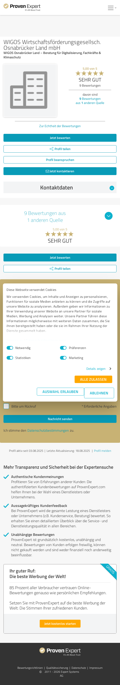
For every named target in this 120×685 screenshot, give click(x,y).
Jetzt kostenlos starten (60, 623)
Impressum (14, 340)
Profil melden (102, 451)
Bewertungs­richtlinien (30, 668)
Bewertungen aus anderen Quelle (90, 100)
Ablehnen (99, 393)
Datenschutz (78, 668)
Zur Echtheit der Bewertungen (60, 126)
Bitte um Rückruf (23, 406)
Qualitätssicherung (57, 668)
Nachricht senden (60, 419)
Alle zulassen (93, 379)
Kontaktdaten (77, 187)
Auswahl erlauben (60, 391)
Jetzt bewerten (60, 137)
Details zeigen (96, 368)
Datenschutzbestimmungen (46, 340)
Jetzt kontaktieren (60, 171)
